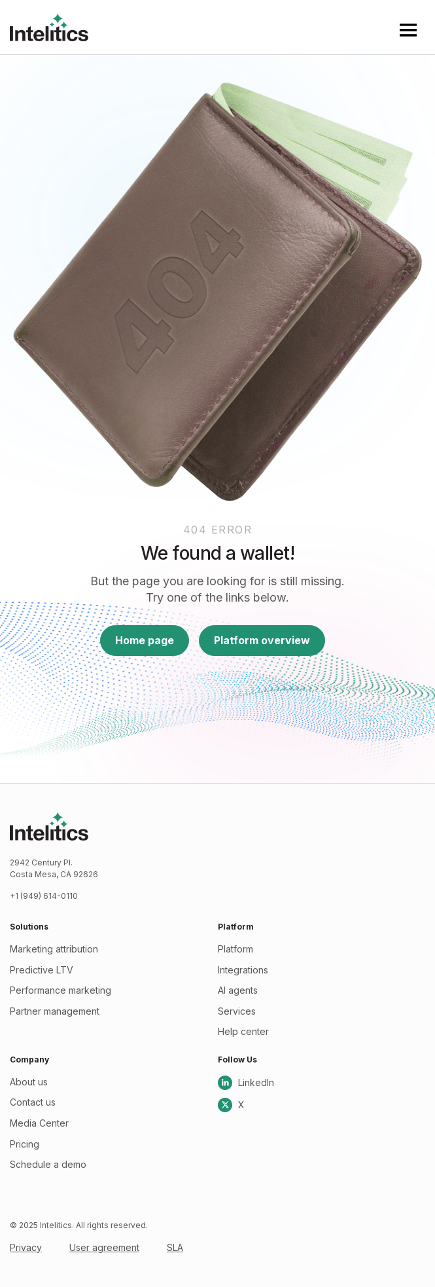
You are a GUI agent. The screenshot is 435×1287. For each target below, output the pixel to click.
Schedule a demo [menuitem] (48, 1164)
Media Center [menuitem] (39, 1123)
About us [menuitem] (29, 1081)
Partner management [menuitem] (54, 1011)
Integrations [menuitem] (243, 969)
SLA (175, 1247)
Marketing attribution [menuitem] (54, 948)
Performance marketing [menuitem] (60, 990)
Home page (144, 640)
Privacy (26, 1247)
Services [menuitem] (237, 1011)
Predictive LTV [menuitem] (41, 969)
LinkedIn (246, 1083)
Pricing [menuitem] (24, 1144)
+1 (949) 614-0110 (44, 896)
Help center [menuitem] (243, 1031)
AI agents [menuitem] (238, 990)
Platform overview (262, 640)
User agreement (104, 1247)
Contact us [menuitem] (33, 1102)
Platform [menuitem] (235, 948)
